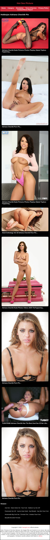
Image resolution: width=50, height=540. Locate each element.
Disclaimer (19, 8)
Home (4, 8)
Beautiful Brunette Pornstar (12, 517)
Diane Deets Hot (15, 508)
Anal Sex (7, 508)
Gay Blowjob (32, 511)
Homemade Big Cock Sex (12, 514)
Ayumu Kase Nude (22, 511)
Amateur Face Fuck (35, 514)
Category (11, 8)
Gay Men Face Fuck (43, 511)
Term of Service (31, 8)
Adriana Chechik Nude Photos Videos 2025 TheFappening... (23, 308)
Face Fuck (24, 508)
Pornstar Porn (24, 514)
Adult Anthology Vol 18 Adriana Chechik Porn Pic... (20, 233)
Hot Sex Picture (25, 3)
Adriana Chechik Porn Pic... (11, 127)
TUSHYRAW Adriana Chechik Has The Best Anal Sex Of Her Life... (25, 423)
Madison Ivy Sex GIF (34, 508)
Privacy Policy (43, 8)
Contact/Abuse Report (25, 9)
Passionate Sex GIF (10, 511)
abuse (40, 536)
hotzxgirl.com (26, 527)
